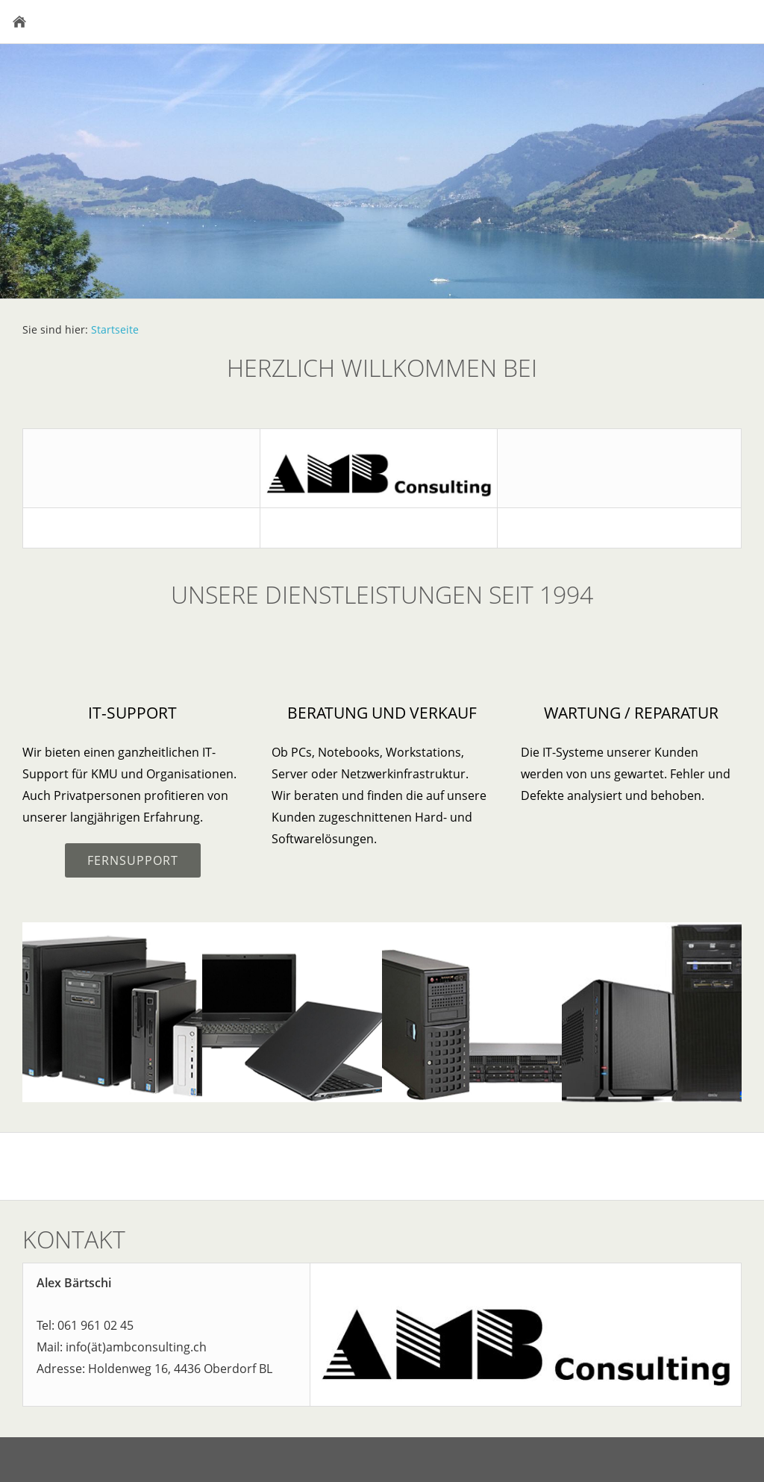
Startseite (115, 329)
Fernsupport (132, 860)
